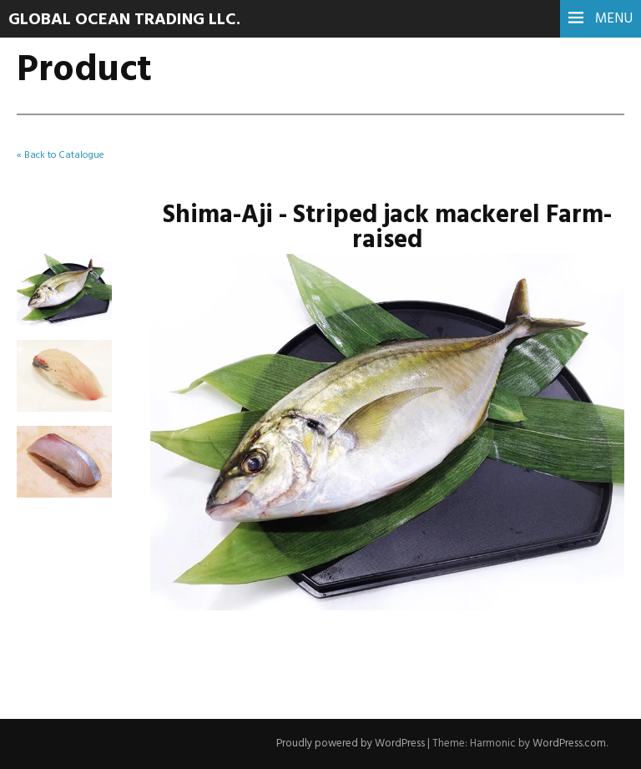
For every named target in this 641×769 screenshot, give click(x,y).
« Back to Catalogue (60, 155)
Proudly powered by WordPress (350, 743)
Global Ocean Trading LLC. (124, 20)
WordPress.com (569, 743)
